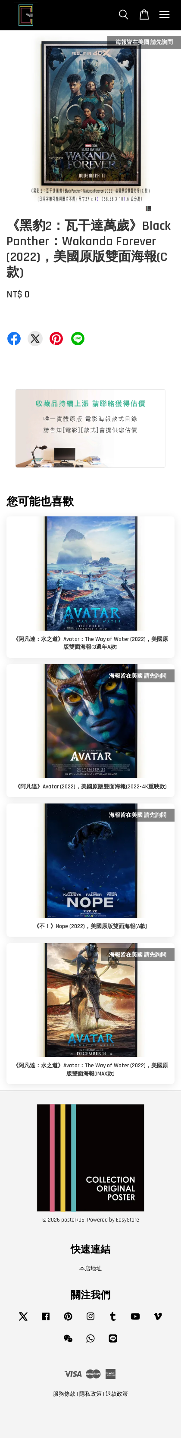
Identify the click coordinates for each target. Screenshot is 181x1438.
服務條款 (64, 1394)
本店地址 (90, 1268)
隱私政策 (90, 1394)
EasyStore (127, 1219)
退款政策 (117, 1394)
